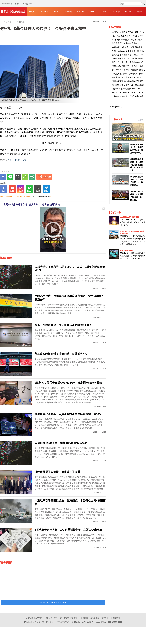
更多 (140, 120)
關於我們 (48, 618)
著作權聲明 (105, 618)
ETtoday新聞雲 (6, 1)
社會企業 (140, 11)
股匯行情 (80, 11)
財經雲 (13, 11)
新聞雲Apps (27, 1)
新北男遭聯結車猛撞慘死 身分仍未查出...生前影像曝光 (136, 181)
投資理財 (32, 11)
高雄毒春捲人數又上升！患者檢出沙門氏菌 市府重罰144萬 (136, 148)
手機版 (17, 1)
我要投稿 (29, 618)
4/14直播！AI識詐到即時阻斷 (129, 217)
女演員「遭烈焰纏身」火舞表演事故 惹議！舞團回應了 (136, 195)
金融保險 (68, 11)
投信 (9, 160)
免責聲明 (116, 618)
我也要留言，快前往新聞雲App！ (52, 602)
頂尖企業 (56, 11)
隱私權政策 (94, 618)
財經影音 (104, 11)
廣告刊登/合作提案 (61, 618)
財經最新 (44, 11)
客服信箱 (74, 618)
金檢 (24, 160)
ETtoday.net (79, 622)
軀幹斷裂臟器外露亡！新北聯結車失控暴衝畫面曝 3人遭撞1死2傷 (136, 164)
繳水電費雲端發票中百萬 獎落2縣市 (128, 85)
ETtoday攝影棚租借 (126, 250)
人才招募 (38, 618)
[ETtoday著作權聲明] (41, 196)
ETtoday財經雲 (116, 106)
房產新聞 (128, 11)
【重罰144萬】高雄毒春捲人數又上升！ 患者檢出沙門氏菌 (30, 204)
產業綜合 (116, 11)
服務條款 (84, 618)
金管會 (17, 160)
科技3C (92, 11)
